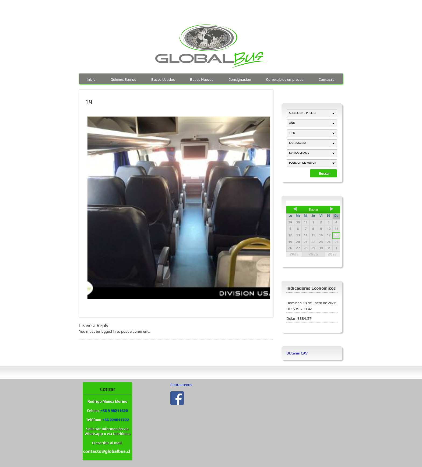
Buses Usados (163, 78)
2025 (294, 254)
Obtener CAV (297, 353)
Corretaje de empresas (285, 78)
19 (88, 102)
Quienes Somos (123, 78)
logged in (108, 331)
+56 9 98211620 (114, 410)
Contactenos (181, 384)
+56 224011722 (115, 419)
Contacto (327, 78)
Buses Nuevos (201, 78)
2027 (332, 254)
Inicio (91, 78)
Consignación (239, 78)
